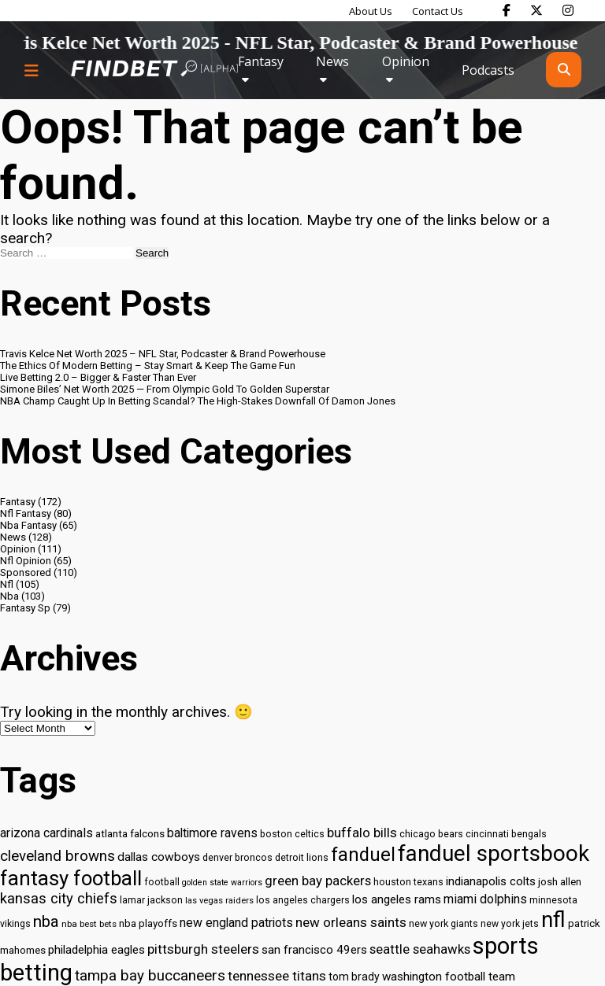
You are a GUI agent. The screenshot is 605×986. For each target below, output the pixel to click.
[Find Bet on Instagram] (567, 10)
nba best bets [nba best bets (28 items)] (89, 923)
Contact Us (437, 11)
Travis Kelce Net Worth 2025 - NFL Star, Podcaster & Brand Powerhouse (298, 42)
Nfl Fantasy (25, 513)
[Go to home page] (154, 69)
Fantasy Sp (25, 608)
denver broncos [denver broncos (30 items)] (237, 857)
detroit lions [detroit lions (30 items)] (301, 857)
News (332, 61)
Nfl (6, 584)
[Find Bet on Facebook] (506, 10)
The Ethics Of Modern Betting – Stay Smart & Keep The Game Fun (147, 365)
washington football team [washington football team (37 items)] (448, 976)
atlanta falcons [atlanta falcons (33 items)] (130, 833)
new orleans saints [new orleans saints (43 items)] (350, 922)
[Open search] (563, 69)
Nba (9, 596)
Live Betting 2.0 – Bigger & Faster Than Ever (98, 377)
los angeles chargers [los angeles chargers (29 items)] (303, 900)
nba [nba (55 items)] (46, 921)
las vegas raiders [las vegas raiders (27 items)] (219, 901)
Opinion (405, 61)
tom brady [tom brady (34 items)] (354, 976)
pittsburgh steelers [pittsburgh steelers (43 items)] (203, 949)
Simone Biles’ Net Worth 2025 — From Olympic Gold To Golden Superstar (164, 389)
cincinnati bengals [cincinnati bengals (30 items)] (506, 834)
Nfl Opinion (25, 561)
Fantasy (261, 61)
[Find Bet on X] (536, 10)
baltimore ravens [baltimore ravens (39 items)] (212, 832)
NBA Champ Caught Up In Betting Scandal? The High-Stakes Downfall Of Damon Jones (197, 401)
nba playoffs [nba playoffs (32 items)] (148, 923)
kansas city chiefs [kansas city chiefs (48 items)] (58, 898)
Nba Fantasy (28, 525)
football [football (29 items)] (162, 882)
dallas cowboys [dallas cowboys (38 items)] (158, 857)
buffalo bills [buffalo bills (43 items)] (362, 832)
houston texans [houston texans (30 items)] (408, 882)
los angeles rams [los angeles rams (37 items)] (396, 899)
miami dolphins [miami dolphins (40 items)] (485, 899)
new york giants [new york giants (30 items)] (443, 923)
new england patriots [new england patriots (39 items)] (236, 922)
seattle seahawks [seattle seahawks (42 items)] (419, 949)
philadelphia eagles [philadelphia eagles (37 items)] (96, 950)
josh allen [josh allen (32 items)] (559, 882)
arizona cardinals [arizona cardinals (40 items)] (46, 832)
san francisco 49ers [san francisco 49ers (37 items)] (314, 950)
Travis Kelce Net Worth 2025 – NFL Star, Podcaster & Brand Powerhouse (162, 354)
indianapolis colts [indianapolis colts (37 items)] (491, 881)
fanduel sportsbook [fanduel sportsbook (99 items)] (493, 853)
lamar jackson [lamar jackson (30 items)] (151, 900)
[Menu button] (31, 70)
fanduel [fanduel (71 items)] (363, 855)
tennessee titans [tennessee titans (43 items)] (277, 976)
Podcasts (488, 70)
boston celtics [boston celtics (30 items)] (292, 834)
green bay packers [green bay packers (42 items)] (318, 880)
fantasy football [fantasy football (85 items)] (71, 878)
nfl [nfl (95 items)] (553, 919)
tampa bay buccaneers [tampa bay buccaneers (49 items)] (150, 975)
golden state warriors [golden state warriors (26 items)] (222, 882)
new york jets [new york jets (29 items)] (510, 923)
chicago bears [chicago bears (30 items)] (431, 834)
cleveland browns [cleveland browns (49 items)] (57, 856)
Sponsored (25, 572)
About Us (370, 11)
